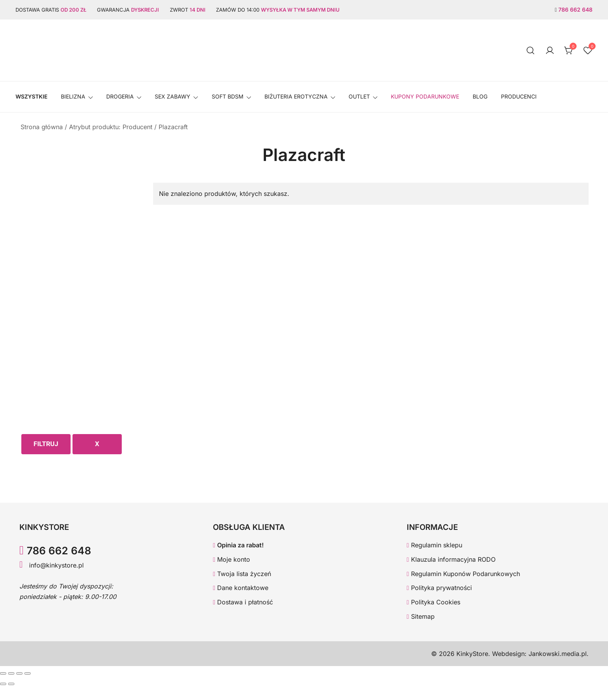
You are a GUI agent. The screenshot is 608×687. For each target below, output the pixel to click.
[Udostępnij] (19, 673)
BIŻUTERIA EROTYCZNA (296, 96)
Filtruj (46, 444)
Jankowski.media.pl (558, 654)
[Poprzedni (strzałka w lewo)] (3, 684)
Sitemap (421, 616)
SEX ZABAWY (172, 96)
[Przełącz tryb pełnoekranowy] (11, 673)
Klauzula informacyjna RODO (451, 559)
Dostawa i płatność (243, 602)
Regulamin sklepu (434, 545)
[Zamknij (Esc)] (27, 673)
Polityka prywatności (439, 588)
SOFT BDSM (228, 96)
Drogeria (120, 96)
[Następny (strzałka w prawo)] (11, 684)
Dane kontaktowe (240, 588)
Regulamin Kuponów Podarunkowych (463, 574)
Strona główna (42, 127)
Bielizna (73, 96)
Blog (480, 96)
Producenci (519, 96)
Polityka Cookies (433, 602)
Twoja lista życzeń (242, 574)
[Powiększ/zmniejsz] (3, 673)
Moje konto (231, 559)
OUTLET (359, 96)
